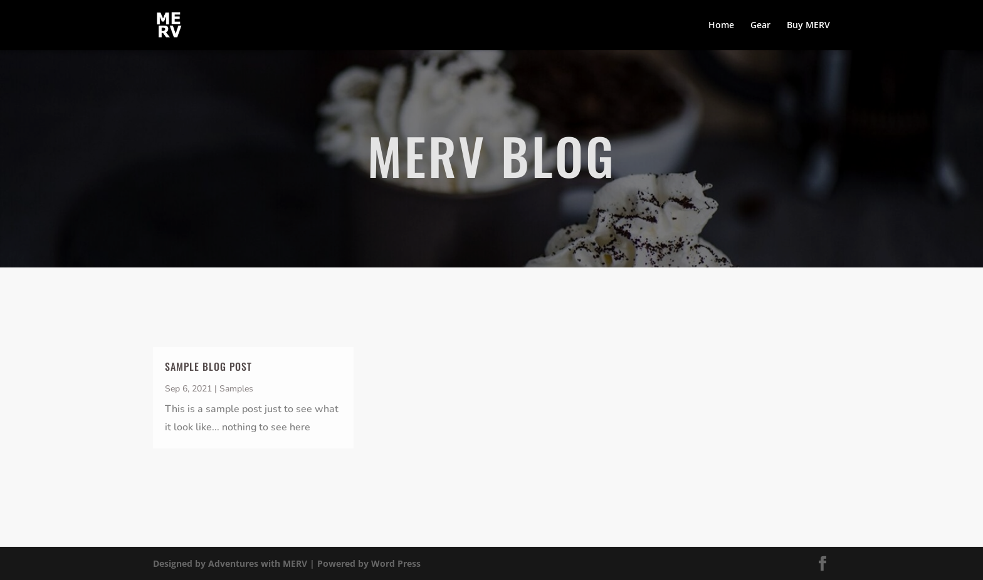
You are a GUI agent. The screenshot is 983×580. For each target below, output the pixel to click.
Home (721, 26)
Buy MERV (808, 26)
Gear (760, 26)
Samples (236, 389)
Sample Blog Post (208, 366)
